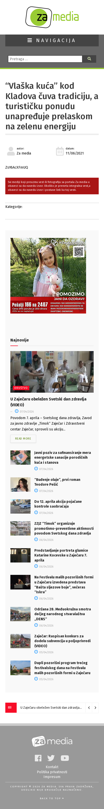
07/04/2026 (24, 411)
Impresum (51, 777)
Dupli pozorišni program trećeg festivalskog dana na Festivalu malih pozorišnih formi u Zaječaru (62, 668)
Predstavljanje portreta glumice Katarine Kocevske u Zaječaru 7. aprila (61, 555)
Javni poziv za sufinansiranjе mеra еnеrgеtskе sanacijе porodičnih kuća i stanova (62, 458)
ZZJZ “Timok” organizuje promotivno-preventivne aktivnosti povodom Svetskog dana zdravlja (64, 528)
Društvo (21, 388)
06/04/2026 (43, 540)
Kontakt (52, 767)
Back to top (52, 798)
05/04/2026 (43, 652)
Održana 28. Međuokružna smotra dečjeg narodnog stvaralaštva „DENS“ (62, 614)
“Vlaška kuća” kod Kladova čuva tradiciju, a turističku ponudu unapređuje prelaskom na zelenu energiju (51, 106)
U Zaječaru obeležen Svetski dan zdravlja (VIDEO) (56, 707)
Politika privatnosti (52, 772)
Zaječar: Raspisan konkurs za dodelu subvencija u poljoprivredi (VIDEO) (62, 641)
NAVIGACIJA (52, 40)
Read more (23, 438)
